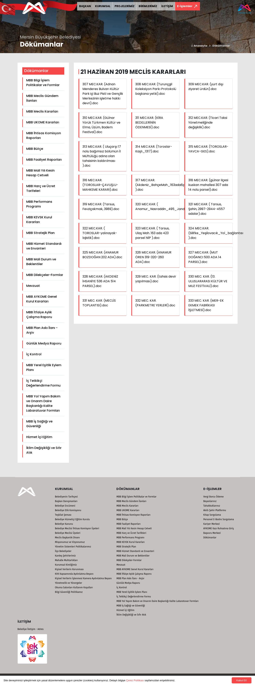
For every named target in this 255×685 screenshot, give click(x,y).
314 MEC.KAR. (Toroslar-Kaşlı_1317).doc (153, 149)
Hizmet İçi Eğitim (39, 437)
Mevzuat (33, 285)
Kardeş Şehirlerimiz (65, 555)
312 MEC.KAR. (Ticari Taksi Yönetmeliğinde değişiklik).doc (207, 122)
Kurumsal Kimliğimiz (66, 564)
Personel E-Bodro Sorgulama (218, 519)
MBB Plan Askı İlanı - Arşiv (42, 330)
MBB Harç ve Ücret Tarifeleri (40, 188)
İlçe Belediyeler (63, 551)
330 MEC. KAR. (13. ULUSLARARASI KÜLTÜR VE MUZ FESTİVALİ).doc (207, 281)
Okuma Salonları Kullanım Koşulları (74, 587)
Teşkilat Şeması (63, 514)
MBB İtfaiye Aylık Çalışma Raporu (39, 314)
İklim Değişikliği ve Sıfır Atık (44, 450)
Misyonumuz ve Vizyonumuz (70, 542)
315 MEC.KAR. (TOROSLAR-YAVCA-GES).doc (208, 149)
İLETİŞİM (167, 6)
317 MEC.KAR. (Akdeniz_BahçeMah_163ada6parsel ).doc (164, 185)
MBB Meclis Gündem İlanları (42, 98)
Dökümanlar (221, 46)
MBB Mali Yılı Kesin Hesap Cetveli (40, 172)
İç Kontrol (33, 354)
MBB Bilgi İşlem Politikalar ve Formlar (43, 82)
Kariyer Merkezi (211, 524)
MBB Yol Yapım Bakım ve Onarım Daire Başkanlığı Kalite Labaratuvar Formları (43, 403)
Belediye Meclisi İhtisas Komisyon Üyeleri (77, 528)
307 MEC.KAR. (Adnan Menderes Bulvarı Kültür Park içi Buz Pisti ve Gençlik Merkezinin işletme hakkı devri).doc (102, 93)
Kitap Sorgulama (212, 514)
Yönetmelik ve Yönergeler (68, 583)
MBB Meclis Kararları (42, 111)
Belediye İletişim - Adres (31, 629)
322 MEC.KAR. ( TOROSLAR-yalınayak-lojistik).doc (99, 233)
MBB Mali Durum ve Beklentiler (41, 261)
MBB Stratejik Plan (40, 233)
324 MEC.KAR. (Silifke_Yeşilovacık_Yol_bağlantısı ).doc (215, 233)
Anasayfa (199, 46)
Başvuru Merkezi (212, 533)
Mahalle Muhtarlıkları (66, 560)
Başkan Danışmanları (66, 501)
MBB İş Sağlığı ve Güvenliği (39, 423)
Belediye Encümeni (65, 505)
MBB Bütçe (34, 148)
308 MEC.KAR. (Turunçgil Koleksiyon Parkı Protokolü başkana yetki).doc (155, 89)
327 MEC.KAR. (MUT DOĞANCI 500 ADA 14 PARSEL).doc (204, 257)
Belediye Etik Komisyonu (68, 510)
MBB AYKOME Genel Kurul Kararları (41, 299)
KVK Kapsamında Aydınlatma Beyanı (74, 573)
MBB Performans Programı (39, 204)
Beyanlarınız (210, 501)
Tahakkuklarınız (211, 505)
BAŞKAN (85, 6)
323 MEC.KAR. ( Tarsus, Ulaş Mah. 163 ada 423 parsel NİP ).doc (152, 233)
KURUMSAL (102, 6)
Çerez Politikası (135, 680)
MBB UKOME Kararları (42, 122)
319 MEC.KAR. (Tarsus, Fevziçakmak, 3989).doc (100, 206)
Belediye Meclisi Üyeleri (67, 533)
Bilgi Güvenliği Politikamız (69, 592)
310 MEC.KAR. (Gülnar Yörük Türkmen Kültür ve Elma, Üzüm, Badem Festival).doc (101, 124)
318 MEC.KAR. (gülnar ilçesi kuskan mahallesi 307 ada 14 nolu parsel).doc (208, 185)
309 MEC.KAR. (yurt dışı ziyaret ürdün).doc (205, 86)
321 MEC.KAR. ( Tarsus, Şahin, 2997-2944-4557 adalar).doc (206, 209)
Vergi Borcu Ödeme (213, 496)
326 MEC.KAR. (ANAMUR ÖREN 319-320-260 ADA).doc (153, 257)
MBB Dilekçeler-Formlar (44, 275)
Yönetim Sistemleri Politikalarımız (73, 546)
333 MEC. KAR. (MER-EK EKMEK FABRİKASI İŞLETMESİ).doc (206, 305)
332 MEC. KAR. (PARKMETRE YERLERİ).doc (155, 303)
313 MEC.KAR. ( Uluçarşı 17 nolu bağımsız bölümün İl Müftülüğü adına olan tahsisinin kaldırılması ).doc (101, 156)
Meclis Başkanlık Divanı (67, 537)
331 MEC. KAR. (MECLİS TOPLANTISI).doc (99, 303)
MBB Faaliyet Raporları (44, 159)
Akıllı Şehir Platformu (214, 510)
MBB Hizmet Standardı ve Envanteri (44, 246)
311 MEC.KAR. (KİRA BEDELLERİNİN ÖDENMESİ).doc (149, 122)
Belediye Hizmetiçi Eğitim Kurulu (72, 519)
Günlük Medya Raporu (43, 343)
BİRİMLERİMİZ (148, 6)
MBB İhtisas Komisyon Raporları (43, 135)
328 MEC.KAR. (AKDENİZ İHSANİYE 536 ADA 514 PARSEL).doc (100, 281)
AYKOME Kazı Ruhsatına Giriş (218, 528)
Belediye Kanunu (64, 524)
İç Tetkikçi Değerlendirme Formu (43, 383)
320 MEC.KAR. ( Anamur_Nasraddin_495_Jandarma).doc (168, 206)
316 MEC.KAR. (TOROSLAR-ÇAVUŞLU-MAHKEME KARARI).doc (100, 185)
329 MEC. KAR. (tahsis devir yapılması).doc (155, 278)
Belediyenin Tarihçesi (66, 496)
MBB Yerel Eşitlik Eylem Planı (43, 367)
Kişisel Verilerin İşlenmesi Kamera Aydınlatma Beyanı (83, 578)
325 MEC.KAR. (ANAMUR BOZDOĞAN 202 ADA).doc (102, 254)
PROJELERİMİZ (125, 6)
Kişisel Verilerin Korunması (69, 569)
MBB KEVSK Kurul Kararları (39, 219)
